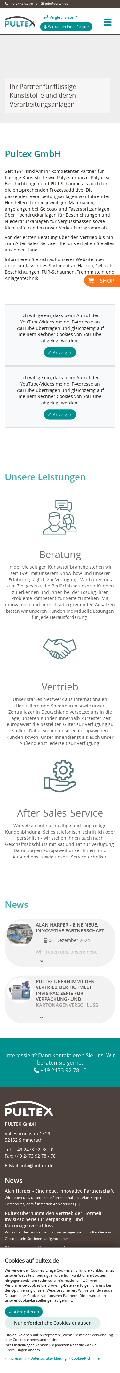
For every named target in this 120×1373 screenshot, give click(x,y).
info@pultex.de (54, 4)
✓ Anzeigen (60, 352)
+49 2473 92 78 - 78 (35, 1156)
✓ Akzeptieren (24, 1312)
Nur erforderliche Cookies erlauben (53, 1323)
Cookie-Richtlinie (85, 1358)
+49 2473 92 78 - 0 (21, 4)
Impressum (16, 1358)
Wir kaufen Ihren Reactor (66, 26)
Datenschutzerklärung (48, 1358)
